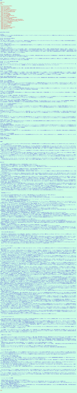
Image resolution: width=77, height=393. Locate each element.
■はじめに (2, 164)
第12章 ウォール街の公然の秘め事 (6, 19)
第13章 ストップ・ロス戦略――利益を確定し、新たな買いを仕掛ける (11, 20)
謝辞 (1, 3)
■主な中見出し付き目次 (4, 34)
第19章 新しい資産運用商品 (5, 27)
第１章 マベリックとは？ (4, 7)
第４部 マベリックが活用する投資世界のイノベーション (9, 22)
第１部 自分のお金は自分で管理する (6, 6)
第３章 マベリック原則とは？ (5, 9)
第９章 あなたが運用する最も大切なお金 (7, 16)
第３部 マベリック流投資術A (6, 82)
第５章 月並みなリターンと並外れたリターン (8, 11)
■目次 (1, 0)
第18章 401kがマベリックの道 (5, 26)
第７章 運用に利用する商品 (5, 14)
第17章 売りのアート (4, 25)
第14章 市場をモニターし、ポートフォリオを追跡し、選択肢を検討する (12, 21)
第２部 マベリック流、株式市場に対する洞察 (7, 12)
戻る (1, 392)
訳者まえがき (2, 2)
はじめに (1, 4)
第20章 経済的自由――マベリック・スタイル (7, 28)
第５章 (1, 60)
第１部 (1, 40)
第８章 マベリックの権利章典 (5, 15)
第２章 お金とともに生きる (5, 8)
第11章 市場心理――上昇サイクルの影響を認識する (8, 18)
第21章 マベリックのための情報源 (6, 29)
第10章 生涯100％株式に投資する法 (7, 83)
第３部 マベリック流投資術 (4, 17)
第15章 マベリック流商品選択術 (6, 23)
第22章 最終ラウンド (4, 30)
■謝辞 (1, 143)
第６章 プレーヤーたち (4, 13)
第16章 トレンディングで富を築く (6, 24)
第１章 (1, 41)
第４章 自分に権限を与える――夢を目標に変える (8, 10)
